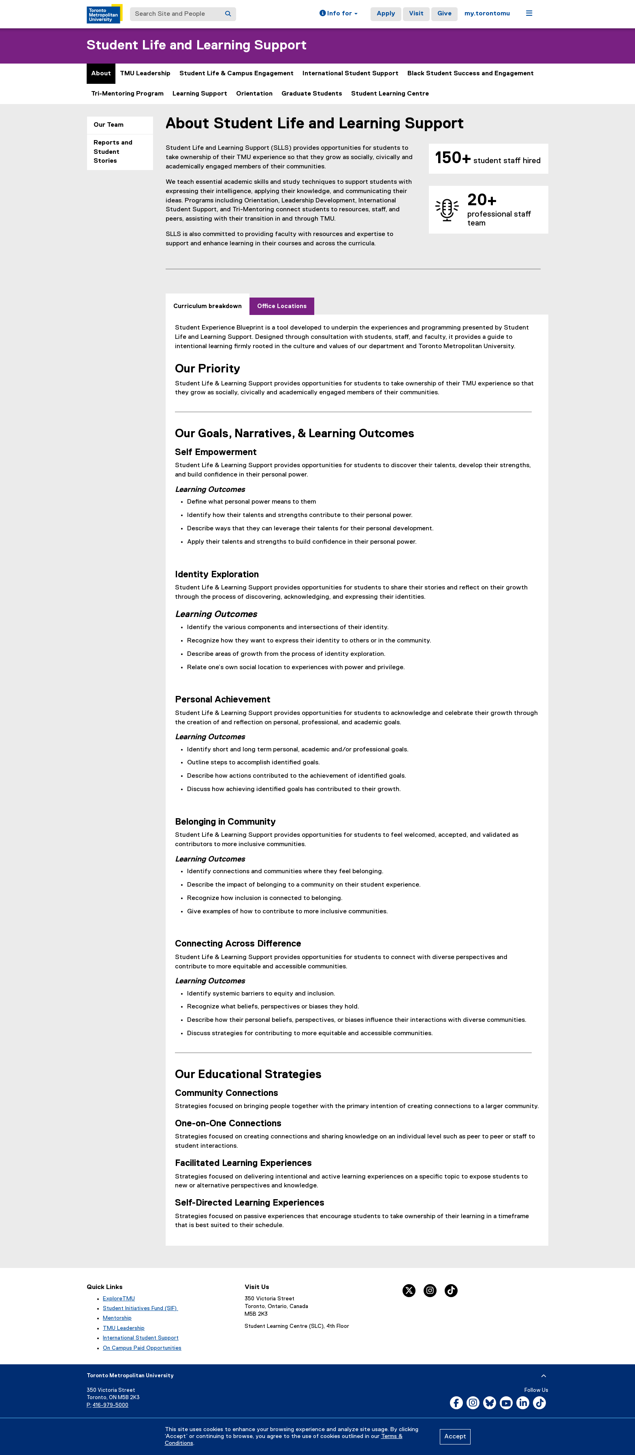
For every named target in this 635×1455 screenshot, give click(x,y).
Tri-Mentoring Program (127, 94)
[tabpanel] (357, 776)
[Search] (228, 14)
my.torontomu (487, 14)
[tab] (207, 304)
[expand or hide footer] (543, 1376)
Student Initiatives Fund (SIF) (140, 1308)
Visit (416, 14)
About (101, 73)
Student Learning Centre (390, 94)
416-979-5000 (110, 1405)
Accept (455, 1437)
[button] (338, 14)
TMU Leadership (145, 73)
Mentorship (117, 1318)
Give (444, 14)
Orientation (254, 94)
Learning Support (200, 94)
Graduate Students (311, 94)
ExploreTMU (119, 1299)
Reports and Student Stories (113, 152)
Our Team (109, 125)
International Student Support (350, 73)
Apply (386, 14)
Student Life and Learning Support (197, 45)
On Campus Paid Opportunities (142, 1348)
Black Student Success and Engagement (470, 73)
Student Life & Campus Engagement (236, 73)
